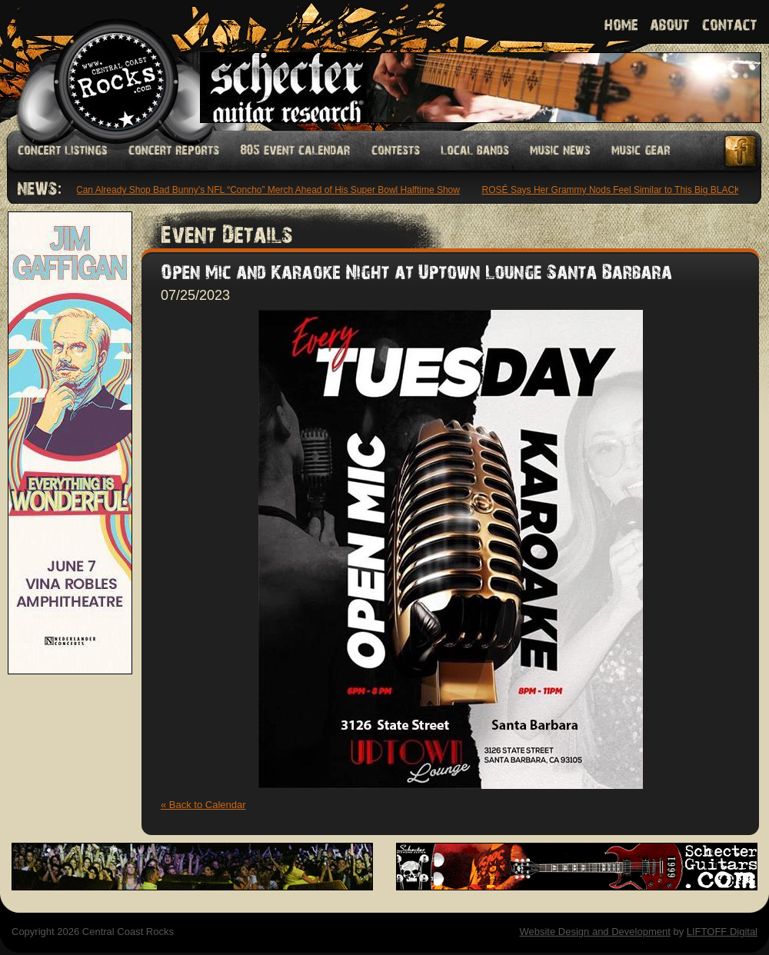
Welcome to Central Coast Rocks (98, 65)
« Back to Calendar (203, 804)
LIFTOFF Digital (722, 931)
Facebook (741, 151)
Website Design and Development (594, 931)
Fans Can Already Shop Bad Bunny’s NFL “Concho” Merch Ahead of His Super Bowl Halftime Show (258, 190)
